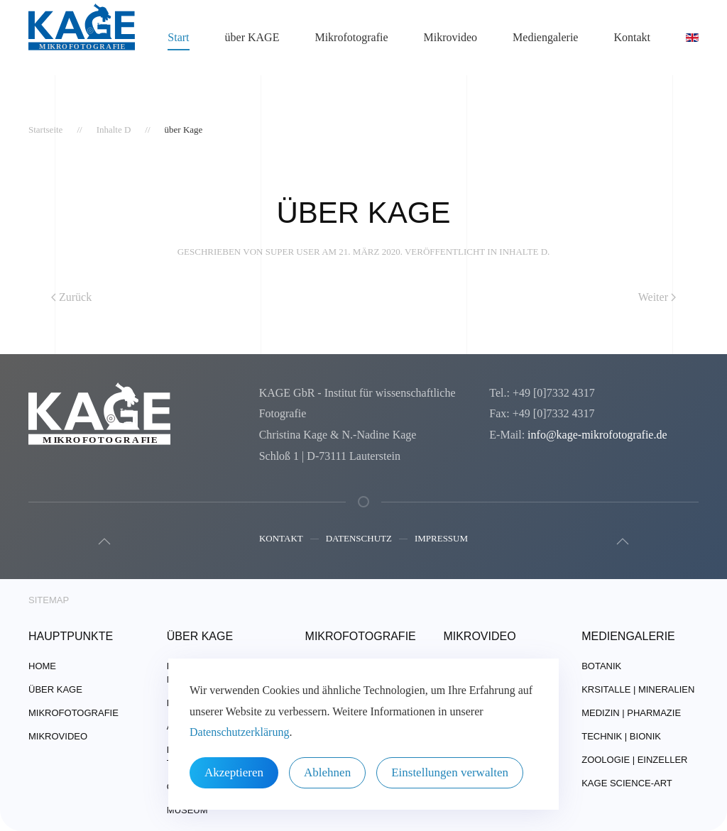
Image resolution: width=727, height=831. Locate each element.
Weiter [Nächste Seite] (657, 297)
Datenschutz (359, 539)
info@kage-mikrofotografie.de (597, 435)
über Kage (55, 689)
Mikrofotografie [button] (351, 37)
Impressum (441, 539)
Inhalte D (523, 251)
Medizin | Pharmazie (631, 713)
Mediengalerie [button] (545, 37)
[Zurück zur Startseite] (81, 37)
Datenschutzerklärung (239, 732)
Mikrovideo (451, 37)
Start (178, 37)
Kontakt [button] (631, 37)
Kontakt (281, 539)
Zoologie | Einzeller (634, 759)
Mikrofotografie (73, 713)
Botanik (601, 666)
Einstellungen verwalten (449, 772)
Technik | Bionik (621, 736)
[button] (103, 541)
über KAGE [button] (252, 37)
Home (42, 666)
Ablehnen (327, 772)
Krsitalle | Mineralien (637, 689)
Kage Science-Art (626, 783)
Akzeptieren (233, 772)
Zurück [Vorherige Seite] (71, 297)
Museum (187, 810)
